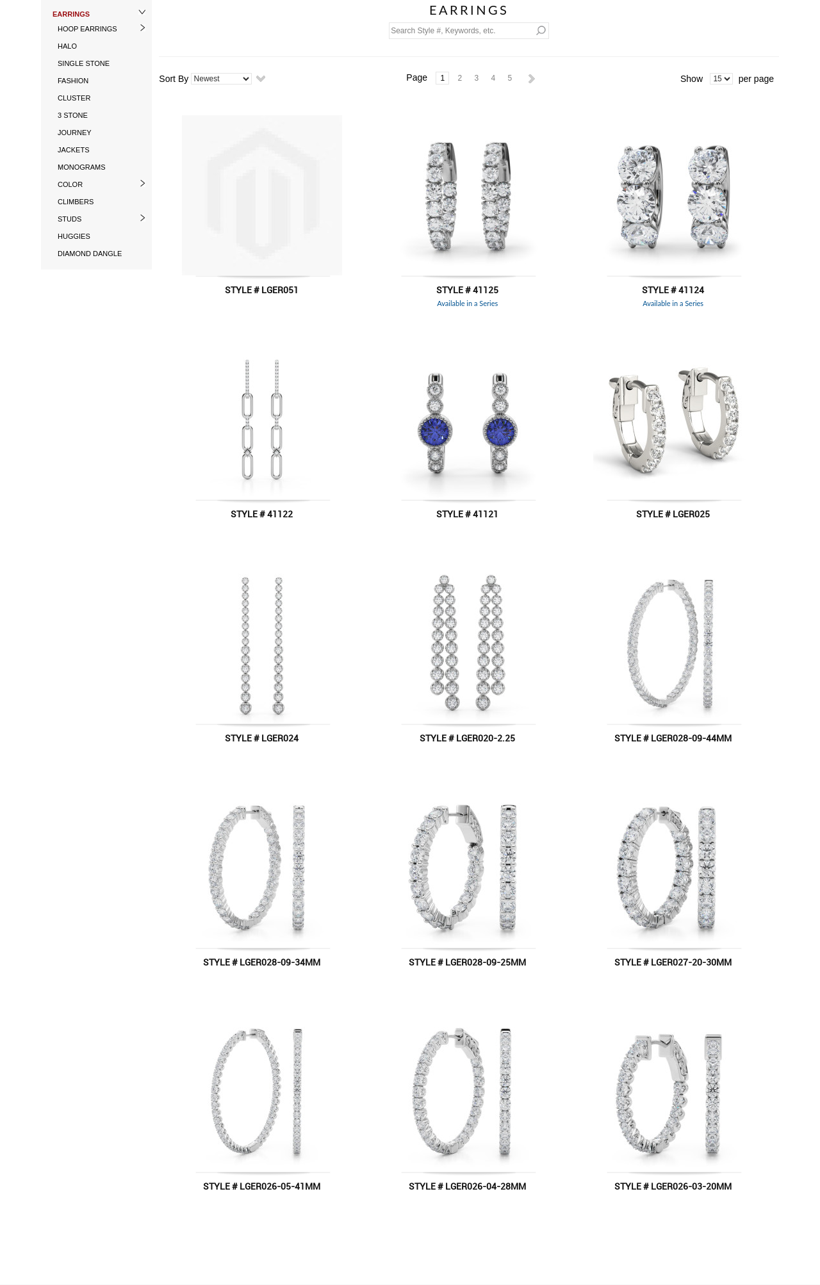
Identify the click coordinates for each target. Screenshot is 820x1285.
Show (691, 79)
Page (416, 77)
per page (756, 79)
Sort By (173, 79)
